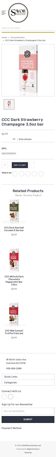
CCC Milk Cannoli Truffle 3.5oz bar (14, 332)
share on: (7, 172)
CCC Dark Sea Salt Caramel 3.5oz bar (14, 229)
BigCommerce (33, 449)
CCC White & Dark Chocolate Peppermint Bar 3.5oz (14, 280)
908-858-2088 (14, 368)
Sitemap (28, 453)
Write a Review (25, 139)
